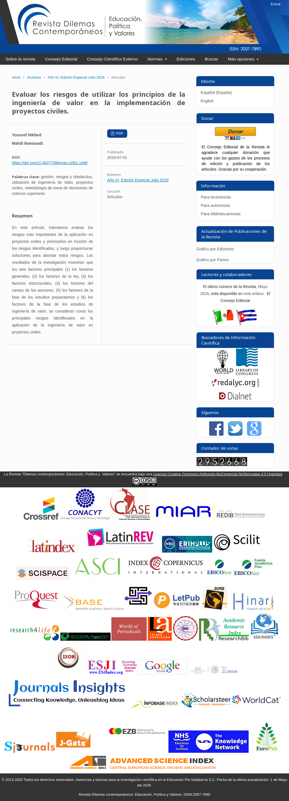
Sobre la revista (20, 59)
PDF (119, 133)
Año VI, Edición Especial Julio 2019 (76, 77)
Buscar (211, 59)
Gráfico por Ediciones (215, 249)
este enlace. (255, 293)
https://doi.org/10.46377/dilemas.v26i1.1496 (50, 163)
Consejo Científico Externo (112, 59)
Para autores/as (215, 205)
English (207, 101)
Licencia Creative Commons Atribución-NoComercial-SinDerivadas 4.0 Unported (217, 474)
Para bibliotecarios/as (221, 213)
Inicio (16, 77)
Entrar (276, 4)
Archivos (34, 77)
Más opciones (241, 59)
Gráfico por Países (213, 260)
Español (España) (216, 92)
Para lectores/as (216, 197)
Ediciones (186, 59)
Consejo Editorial (61, 59)
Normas (156, 59)
